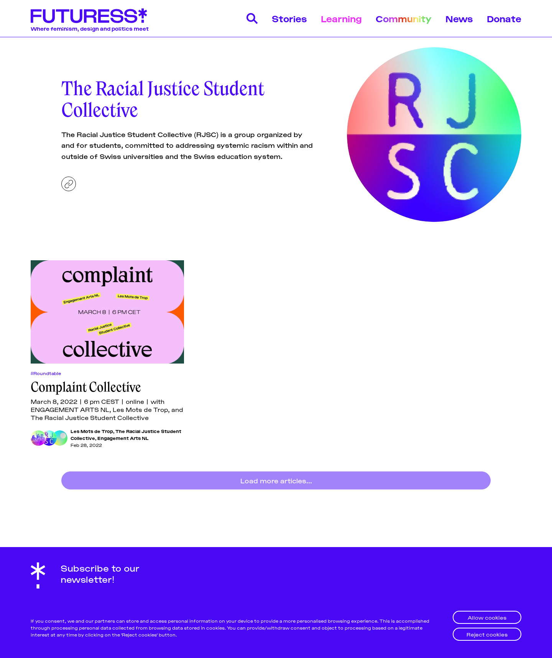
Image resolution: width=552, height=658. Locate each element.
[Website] (68, 184)
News (459, 18)
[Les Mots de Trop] (38, 438)
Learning (341, 18)
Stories (289, 18)
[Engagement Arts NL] (59, 438)
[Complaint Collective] (107, 312)
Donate (504, 18)
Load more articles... (276, 480)
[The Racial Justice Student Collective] (49, 438)
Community (404, 18)
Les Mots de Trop (92, 431)
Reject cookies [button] (487, 634)
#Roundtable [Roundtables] (46, 373)
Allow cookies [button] (487, 617)
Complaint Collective (86, 387)
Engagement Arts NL (123, 438)
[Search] (252, 18)
